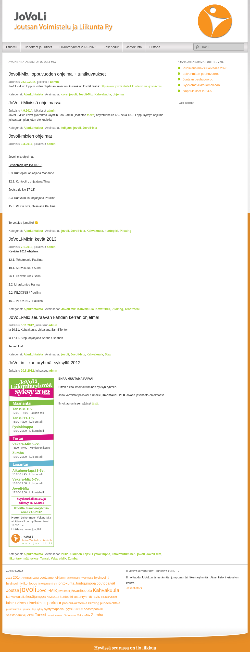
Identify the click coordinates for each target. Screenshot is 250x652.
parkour (54, 602)
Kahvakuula (102, 94)
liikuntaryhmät (19, 558)
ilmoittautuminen (124, 554)
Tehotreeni (132, 309)
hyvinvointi (101, 577)
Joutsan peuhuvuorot (197, 79)
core (64, 94)
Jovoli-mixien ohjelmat (30, 136)
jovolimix (64, 591)
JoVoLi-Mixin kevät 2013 (32, 239)
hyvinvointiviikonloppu (21, 583)
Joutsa (12, 590)
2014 (17, 577)
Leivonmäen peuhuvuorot (201, 74)
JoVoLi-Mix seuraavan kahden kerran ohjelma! (54, 317)
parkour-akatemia (74, 603)
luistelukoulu (36, 603)
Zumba (72, 558)
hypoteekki (87, 577)
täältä (90, 115)
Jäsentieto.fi (134, 588)
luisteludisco (16, 603)
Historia (155, 47)
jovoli (73, 94)
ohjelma (118, 94)
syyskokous (73, 609)
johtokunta (66, 583)
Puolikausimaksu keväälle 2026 (205, 68)
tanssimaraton (55, 615)
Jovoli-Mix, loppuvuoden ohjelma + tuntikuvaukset (57, 74)
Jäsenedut (111, 47)
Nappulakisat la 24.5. (197, 91)
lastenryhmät (83, 597)
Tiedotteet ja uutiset (38, 47)
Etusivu (11, 47)
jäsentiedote (81, 590)
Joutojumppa (85, 583)
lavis (96, 597)
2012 (64, 554)
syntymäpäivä (54, 609)
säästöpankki (93, 609)
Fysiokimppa (101, 554)
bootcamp (46, 577)
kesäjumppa (36, 597)
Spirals (26, 609)
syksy (34, 558)
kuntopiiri (111, 231)
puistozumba (13, 609)
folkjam (66, 128)
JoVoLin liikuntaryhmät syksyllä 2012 (44, 362)
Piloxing (125, 231)
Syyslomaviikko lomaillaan (201, 85)
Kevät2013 (102, 309)
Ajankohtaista (33, 94)
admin (54, 82)
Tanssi (44, 558)
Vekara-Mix (58, 558)
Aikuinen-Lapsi (79, 554)
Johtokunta (134, 47)
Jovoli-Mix (85, 94)
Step (108, 354)
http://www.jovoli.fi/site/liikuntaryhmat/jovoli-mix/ (131, 86)
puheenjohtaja (110, 603)
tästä (95, 403)
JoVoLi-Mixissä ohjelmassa (35, 102)
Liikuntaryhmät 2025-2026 (78, 47)
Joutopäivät (106, 583)
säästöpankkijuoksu (20, 615)
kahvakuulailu (15, 597)
